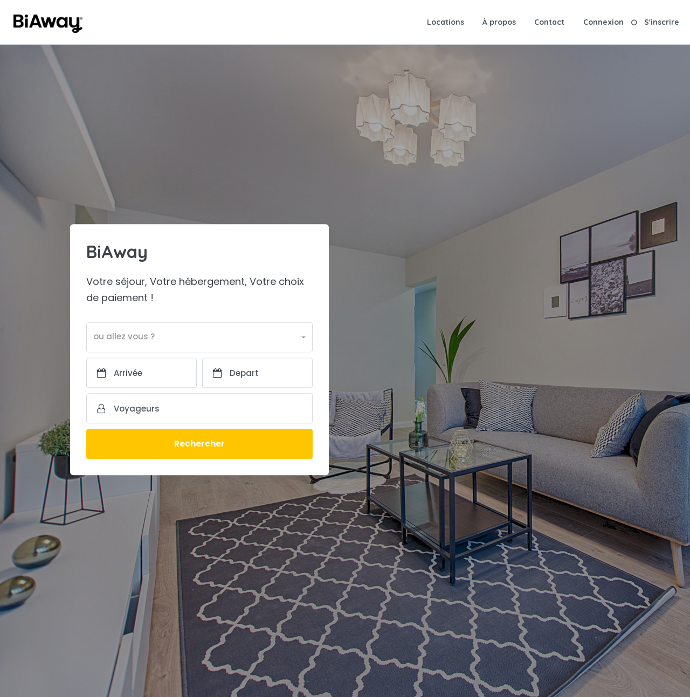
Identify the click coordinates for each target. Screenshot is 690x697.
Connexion (603, 22)
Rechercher (199, 444)
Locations (445, 22)
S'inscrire (661, 22)
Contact (549, 22)
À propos (499, 22)
